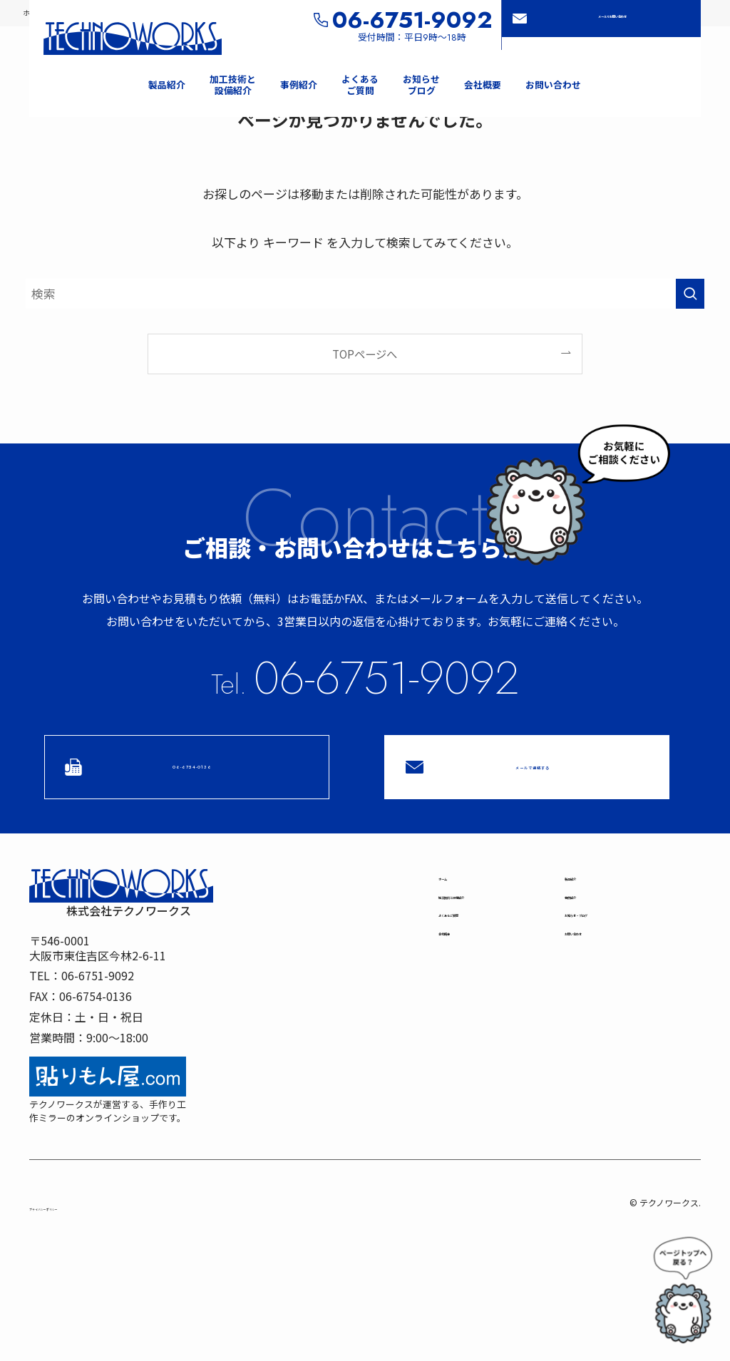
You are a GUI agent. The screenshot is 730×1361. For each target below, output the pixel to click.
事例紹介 (587, 927)
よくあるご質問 (478, 961)
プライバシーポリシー (79, 1215)
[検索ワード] (365, 294)
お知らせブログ (610, 961)
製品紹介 (587, 893)
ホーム (455, 893)
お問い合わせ (599, 996)
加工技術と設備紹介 (489, 927)
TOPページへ (364, 354)
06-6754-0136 (188, 768)
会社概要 (461, 996)
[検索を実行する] (690, 294)
